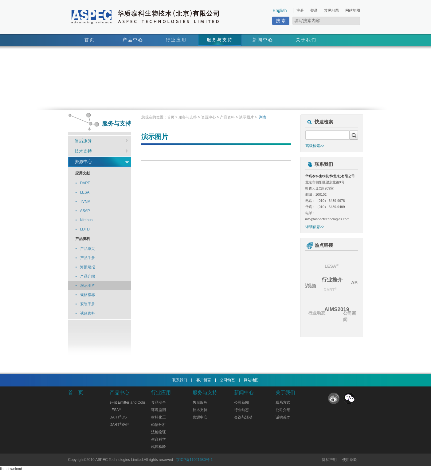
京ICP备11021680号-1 (194, 460)
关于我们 (306, 39)
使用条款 (349, 460)
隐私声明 (329, 460)
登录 (314, 10)
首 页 (76, 392)
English (280, 10)
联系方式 (283, 402)
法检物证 (158, 432)
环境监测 (158, 410)
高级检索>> (314, 146)
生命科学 (158, 439)
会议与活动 (243, 417)
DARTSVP (119, 424)
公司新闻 (349, 316)
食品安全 (158, 402)
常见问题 (331, 10)
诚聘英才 (283, 417)
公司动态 (227, 380)
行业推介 (333, 279)
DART (328, 290)
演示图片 (246, 117)
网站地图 (352, 10)
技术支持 (83, 151)
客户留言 (203, 380)
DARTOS (118, 417)
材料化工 (158, 417)
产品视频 (307, 285)
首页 (89, 39)
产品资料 (227, 117)
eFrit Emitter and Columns (131, 402)
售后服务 (83, 140)
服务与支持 (220, 39)
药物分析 (158, 424)
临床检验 (158, 447)
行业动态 (316, 313)
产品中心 (133, 39)
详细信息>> (314, 227)
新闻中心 (263, 39)
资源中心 (83, 161)
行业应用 (176, 39)
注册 (300, 10)
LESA (331, 266)
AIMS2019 (338, 308)
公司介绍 (283, 410)
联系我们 (179, 380)
